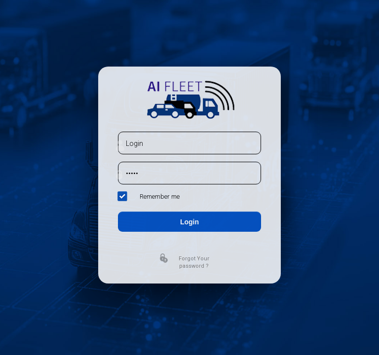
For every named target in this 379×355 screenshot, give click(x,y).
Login (189, 222)
